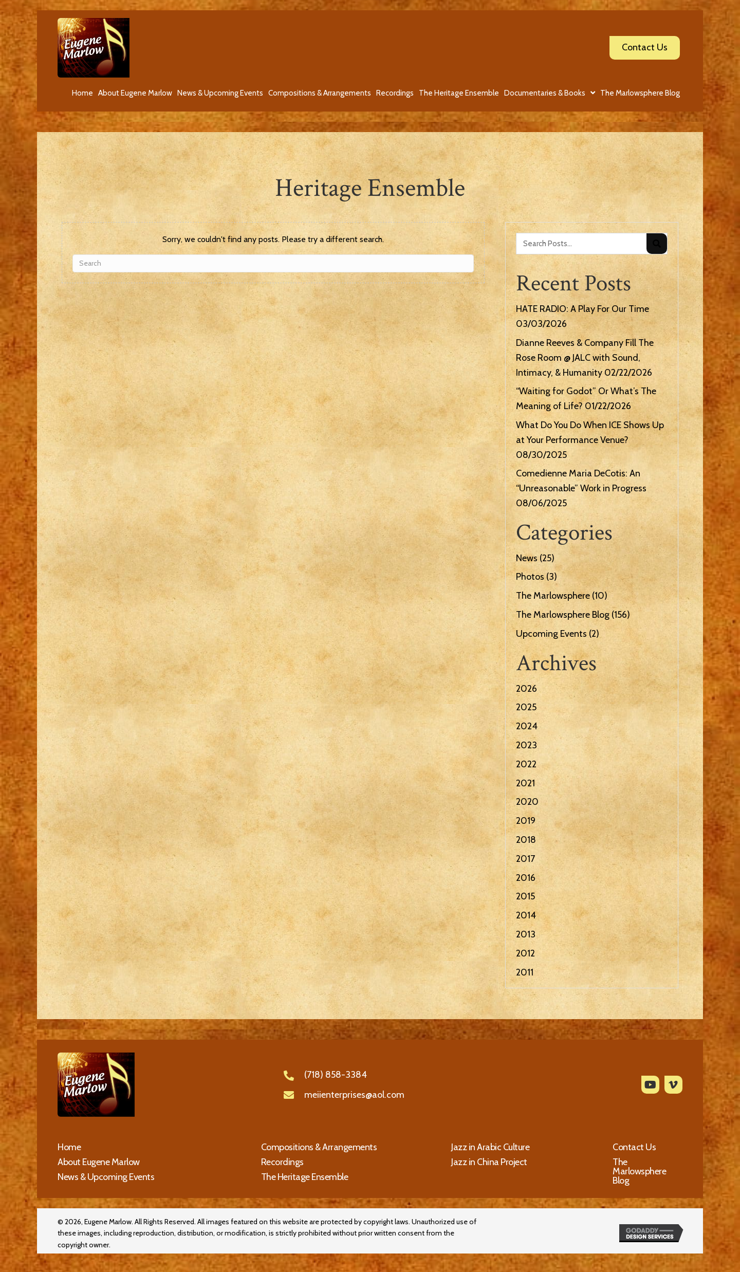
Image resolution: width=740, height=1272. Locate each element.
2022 (526, 764)
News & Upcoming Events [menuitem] (106, 1177)
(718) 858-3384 (335, 1074)
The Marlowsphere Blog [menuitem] (639, 1171)
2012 (525, 953)
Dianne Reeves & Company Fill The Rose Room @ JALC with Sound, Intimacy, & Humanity (585, 357)
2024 (527, 726)
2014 (526, 915)
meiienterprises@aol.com (354, 1094)
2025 (526, 707)
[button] (650, 1085)
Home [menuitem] (69, 1147)
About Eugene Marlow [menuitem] (99, 1162)
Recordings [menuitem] (282, 1162)
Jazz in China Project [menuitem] (489, 1162)
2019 (525, 820)
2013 (525, 934)
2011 (524, 972)
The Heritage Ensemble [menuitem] (304, 1177)
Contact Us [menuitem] (634, 1147)
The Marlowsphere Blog (562, 614)
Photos (530, 576)
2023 (526, 745)
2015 (525, 896)
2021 (525, 783)
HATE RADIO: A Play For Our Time (582, 309)
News (527, 558)
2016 (525, 877)
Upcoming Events (551, 633)
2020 (527, 801)
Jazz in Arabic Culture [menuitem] (490, 1147)
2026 (526, 688)
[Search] (273, 263)
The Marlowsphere (553, 595)
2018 (526, 839)
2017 (525, 858)
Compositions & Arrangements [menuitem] (319, 1147)
